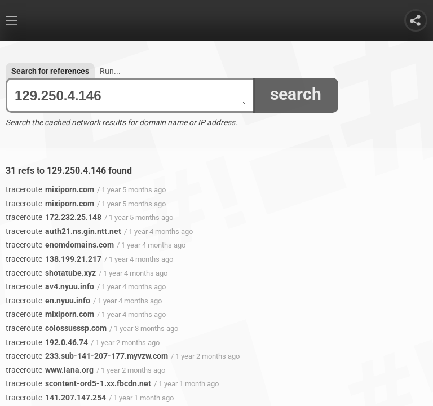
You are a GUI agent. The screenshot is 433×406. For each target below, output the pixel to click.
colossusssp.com (56, 328)
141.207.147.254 (56, 397)
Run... (110, 71)
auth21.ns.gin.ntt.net (63, 231)
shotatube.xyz (51, 272)
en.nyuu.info (48, 300)
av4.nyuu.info (50, 286)
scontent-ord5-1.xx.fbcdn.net (78, 383)
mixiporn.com (50, 189)
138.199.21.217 (53, 258)
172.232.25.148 (53, 217)
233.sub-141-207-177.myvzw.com (87, 355)
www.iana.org (50, 369)
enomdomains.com (60, 244)
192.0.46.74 (47, 342)
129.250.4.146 (130, 95)
